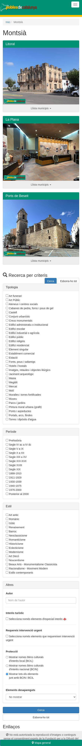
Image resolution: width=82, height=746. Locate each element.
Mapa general (41, 742)
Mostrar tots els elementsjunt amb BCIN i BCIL (23, 675)
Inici (8, 22)
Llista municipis (41, 108)
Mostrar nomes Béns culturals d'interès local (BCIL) (26, 659)
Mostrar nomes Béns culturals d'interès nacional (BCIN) (26, 667)
